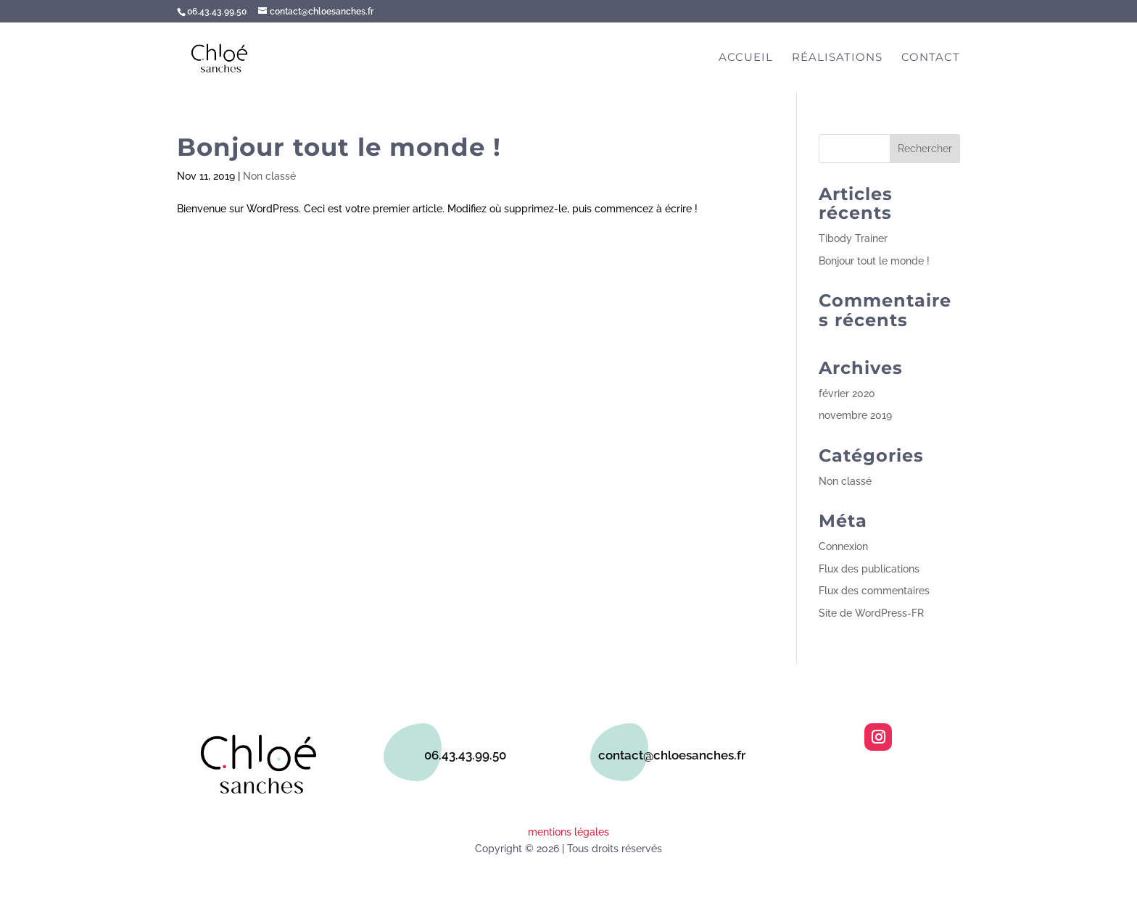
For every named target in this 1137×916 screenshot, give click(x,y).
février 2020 (847, 393)
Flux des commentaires (874, 590)
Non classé (269, 176)
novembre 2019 (855, 415)
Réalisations (837, 58)
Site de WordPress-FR (871, 613)
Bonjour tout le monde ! (339, 147)
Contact (930, 58)
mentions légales (568, 832)
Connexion (843, 546)
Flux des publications (869, 569)
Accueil (746, 58)
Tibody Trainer (853, 238)
